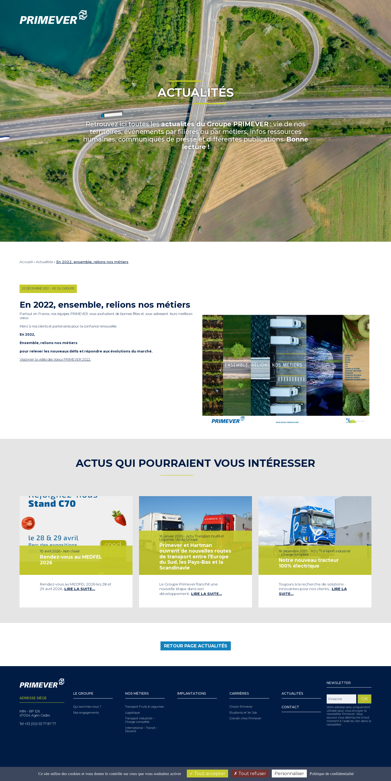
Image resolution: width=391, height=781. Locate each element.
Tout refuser (250, 773)
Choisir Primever (241, 689)
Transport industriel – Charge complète (139, 702)
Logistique (132, 694)
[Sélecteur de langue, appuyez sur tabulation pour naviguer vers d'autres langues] (361, 17)
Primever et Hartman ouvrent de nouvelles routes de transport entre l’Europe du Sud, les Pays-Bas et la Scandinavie (195, 556)
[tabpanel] (76, 552)
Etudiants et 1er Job (243, 694)
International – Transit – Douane (141, 711)
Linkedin (335, 17)
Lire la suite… (79, 583)
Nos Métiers (137, 676)
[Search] (295, 17)
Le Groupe (83, 676)
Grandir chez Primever (245, 700)
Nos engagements (86, 694)
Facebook (350, 17)
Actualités (44, 262)
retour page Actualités (195, 655)
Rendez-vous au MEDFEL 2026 (71, 558)
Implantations (191, 676)
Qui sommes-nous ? (87, 689)
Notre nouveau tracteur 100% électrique (310, 561)
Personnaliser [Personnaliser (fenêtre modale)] (289, 773)
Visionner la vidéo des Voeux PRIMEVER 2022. (45, 359)
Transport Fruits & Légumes (144, 689)
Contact (290, 689)
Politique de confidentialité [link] (332, 773)
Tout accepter (207, 773)
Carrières (239, 676)
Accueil (26, 262)
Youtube (342, 17)
